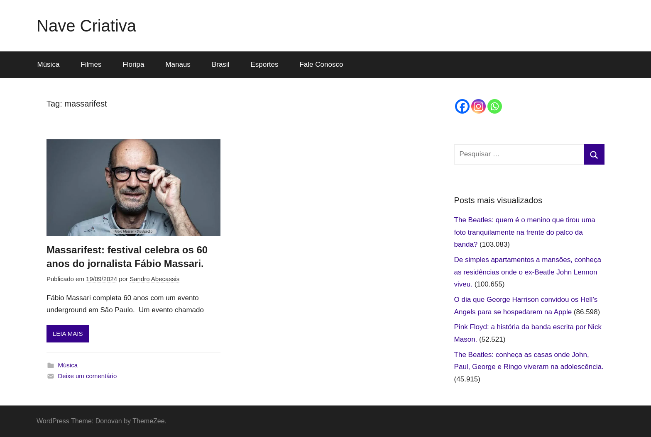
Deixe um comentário (87, 375)
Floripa (133, 64)
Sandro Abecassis (154, 278)
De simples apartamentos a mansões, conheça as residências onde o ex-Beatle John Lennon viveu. (527, 272)
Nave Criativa (86, 26)
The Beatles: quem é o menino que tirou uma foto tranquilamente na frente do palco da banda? (524, 232)
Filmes (91, 64)
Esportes (264, 64)
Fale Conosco (321, 64)
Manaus (177, 64)
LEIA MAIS (68, 333)
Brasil (221, 64)
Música (48, 64)
